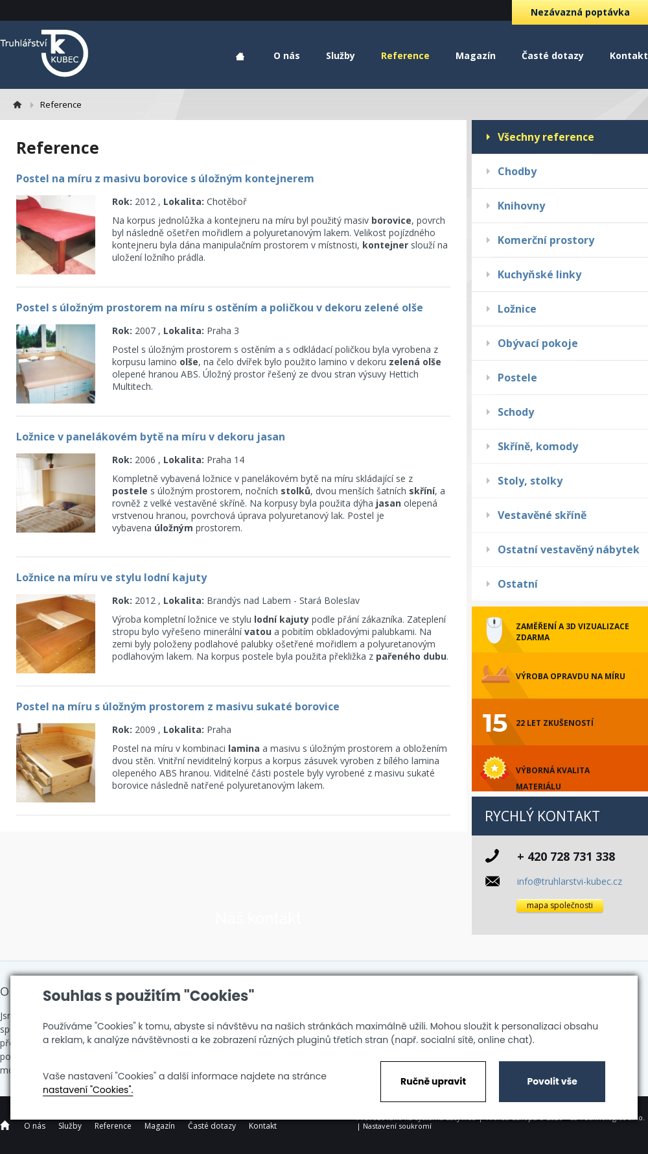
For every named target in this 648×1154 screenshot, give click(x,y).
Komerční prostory (546, 240)
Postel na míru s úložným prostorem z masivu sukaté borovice (178, 706)
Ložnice (517, 309)
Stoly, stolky (530, 481)
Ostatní (518, 584)
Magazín (476, 55)
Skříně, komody (538, 446)
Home (240, 56)
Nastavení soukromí (397, 1126)
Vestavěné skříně (542, 515)
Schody (516, 412)
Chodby (517, 171)
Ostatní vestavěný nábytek (569, 549)
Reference (405, 55)
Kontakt (629, 55)
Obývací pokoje (538, 343)
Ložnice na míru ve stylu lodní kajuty (111, 577)
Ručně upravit (433, 1081)
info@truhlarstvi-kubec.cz (569, 881)
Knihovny (521, 205)
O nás (286, 55)
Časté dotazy (553, 55)
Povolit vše (552, 1081)
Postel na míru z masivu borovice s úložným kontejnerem (165, 178)
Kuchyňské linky (539, 274)
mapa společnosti (560, 905)
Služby (340, 55)
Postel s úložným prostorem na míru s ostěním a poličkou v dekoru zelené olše (219, 307)
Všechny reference (546, 137)
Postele (517, 377)
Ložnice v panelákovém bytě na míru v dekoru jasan (150, 436)
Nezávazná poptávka (580, 12)
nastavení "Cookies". (88, 1089)
